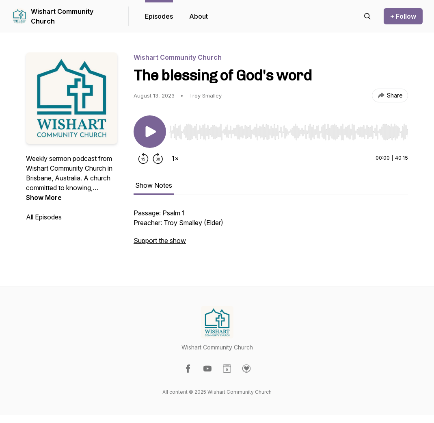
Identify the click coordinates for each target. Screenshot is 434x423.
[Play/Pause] (150, 131)
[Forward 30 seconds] (158, 158)
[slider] (288, 132)
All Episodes (44, 217)
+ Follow (403, 16)
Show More (44, 197)
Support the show (160, 240)
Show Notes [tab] (153, 185)
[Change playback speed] (175, 158)
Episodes (159, 16)
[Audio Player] (288, 130)
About (198, 16)
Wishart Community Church (62, 16)
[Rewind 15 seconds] (143, 158)
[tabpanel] (271, 231)
